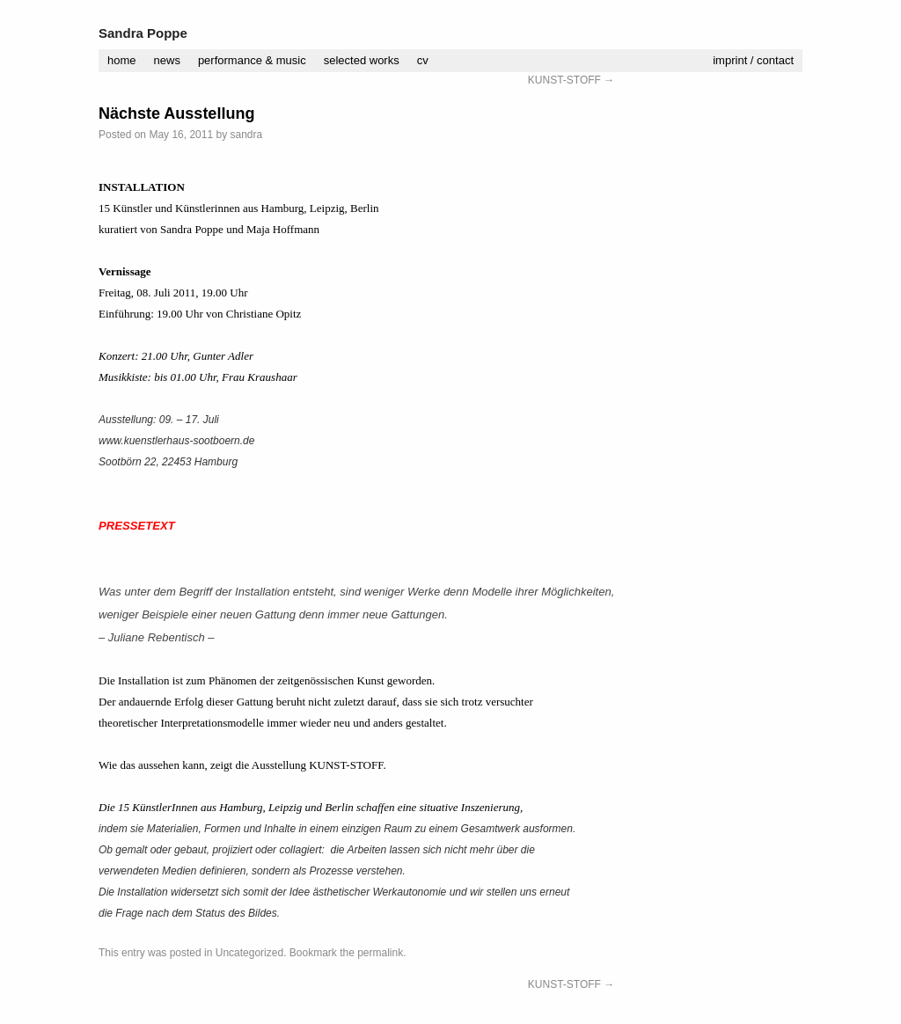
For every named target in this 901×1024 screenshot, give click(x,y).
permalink (380, 953)
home (121, 60)
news (167, 60)
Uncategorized (249, 953)
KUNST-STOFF (571, 80)
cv (423, 60)
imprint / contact (753, 60)
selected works (361, 60)
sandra (246, 134)
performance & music (252, 60)
